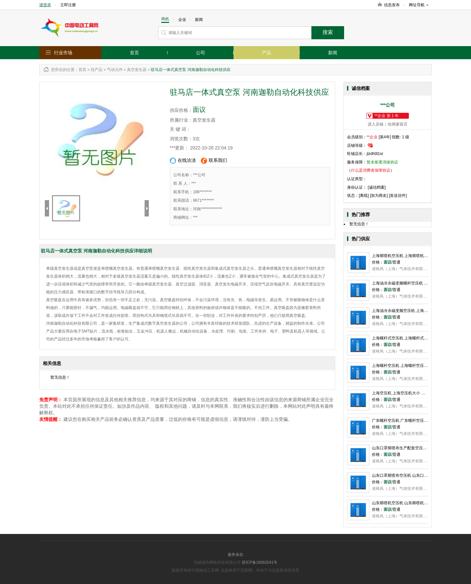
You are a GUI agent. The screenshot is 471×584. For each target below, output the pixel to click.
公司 (200, 52)
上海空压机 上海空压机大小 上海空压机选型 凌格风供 (418, 393)
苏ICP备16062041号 (259, 562)
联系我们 (214, 161)
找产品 (96, 69)
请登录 (45, 5)
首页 (134, 52)
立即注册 (68, 5)
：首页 (80, 69)
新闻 (332, 52)
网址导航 (418, 5)
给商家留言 (398, 124)
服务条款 (235, 554)
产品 (266, 52)
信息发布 (392, 5)
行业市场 (63, 52)
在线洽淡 (183, 161)
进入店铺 (375, 124)
